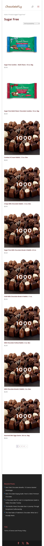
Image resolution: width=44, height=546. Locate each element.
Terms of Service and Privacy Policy (15, 531)
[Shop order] (31, 23)
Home (6, 14)
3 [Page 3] (21, 446)
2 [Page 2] (19, 446)
